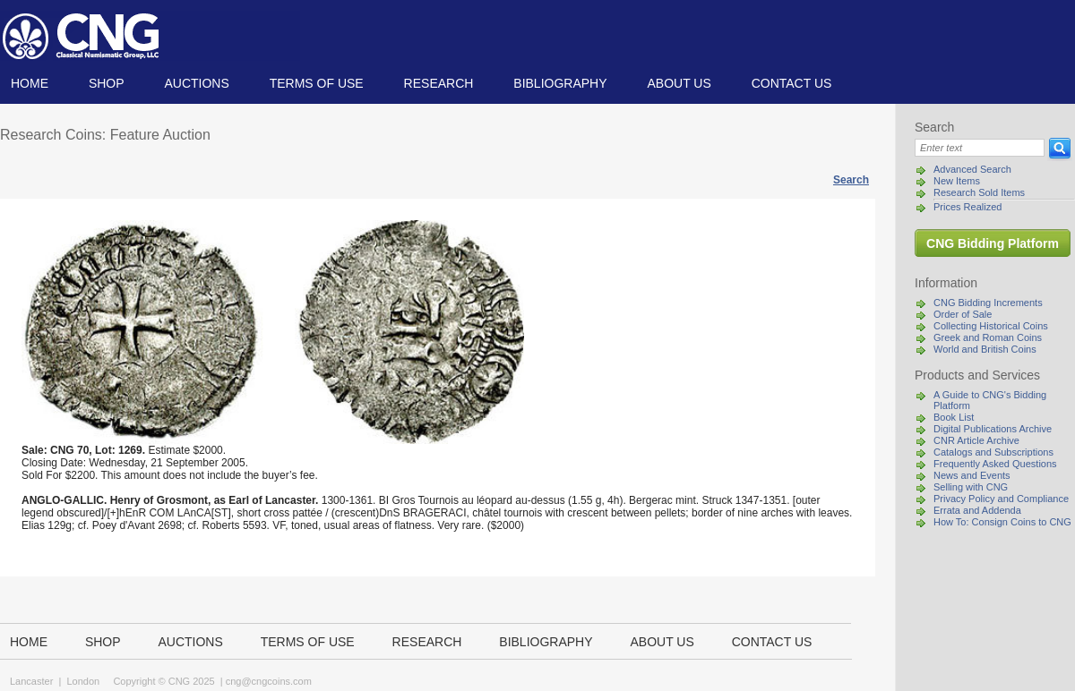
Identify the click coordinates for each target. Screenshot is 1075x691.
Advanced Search (972, 169)
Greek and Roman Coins (987, 337)
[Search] (980, 148)
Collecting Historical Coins (990, 325)
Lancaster (31, 681)
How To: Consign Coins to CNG (1002, 521)
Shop (107, 83)
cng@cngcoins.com (269, 681)
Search (851, 180)
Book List (953, 417)
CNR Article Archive (976, 440)
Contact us (792, 83)
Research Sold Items (979, 192)
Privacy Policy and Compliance (1001, 498)
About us (678, 83)
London (82, 681)
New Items (956, 180)
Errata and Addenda (977, 510)
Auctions (196, 83)
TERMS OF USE (317, 83)
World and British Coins (984, 349)
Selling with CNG (970, 487)
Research (439, 83)
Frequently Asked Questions (995, 463)
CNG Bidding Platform (992, 243)
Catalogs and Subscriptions (993, 452)
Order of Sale (962, 314)
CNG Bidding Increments (988, 302)
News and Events (971, 475)
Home (29, 83)
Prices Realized (967, 206)
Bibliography (559, 83)
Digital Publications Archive (992, 428)
